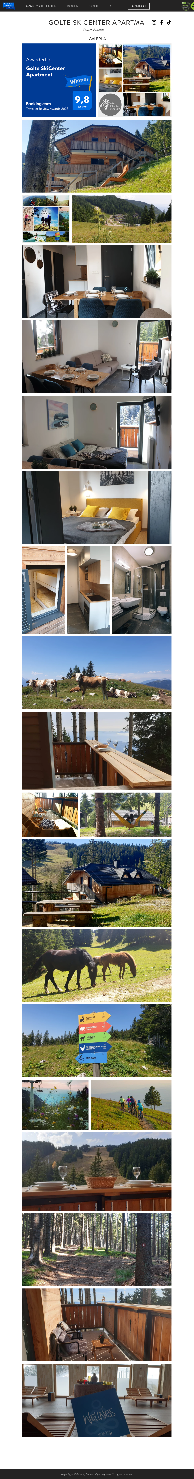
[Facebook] (162, 22)
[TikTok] (169, 22)
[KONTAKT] (139, 6)
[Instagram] (154, 22)
